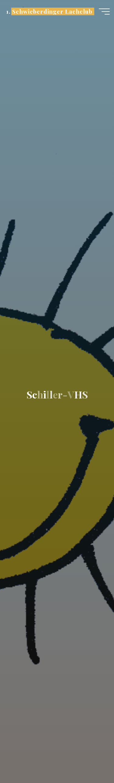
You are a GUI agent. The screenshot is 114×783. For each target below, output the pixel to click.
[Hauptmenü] (104, 11)
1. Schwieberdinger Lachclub (49, 11)
